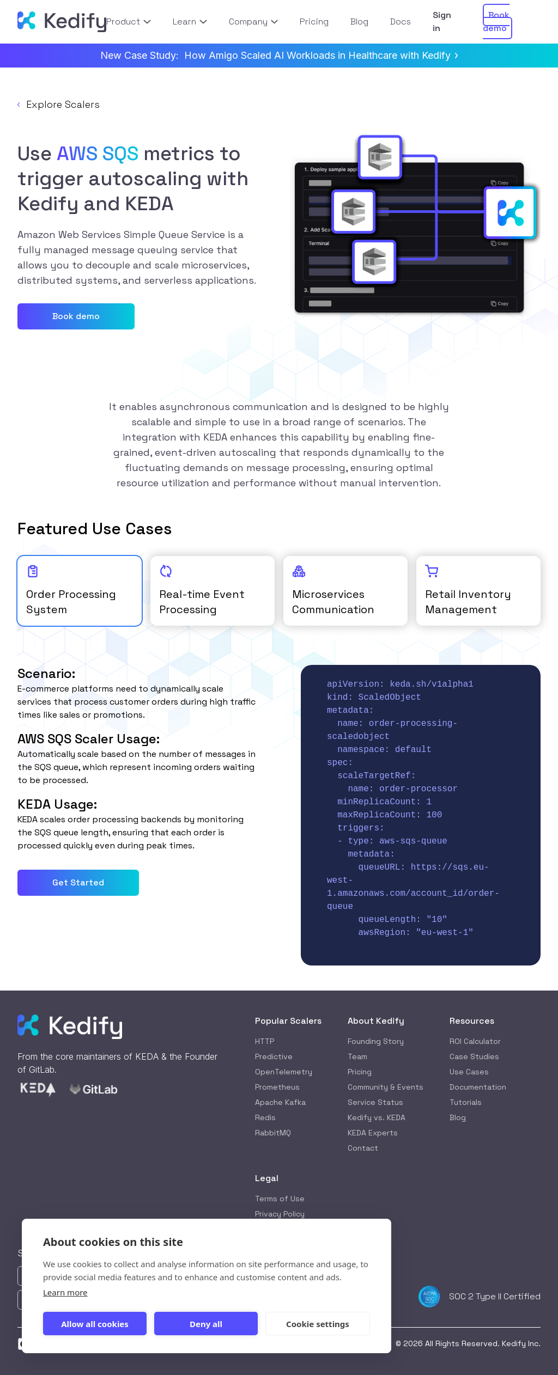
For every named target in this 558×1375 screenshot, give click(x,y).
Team (357, 1056)
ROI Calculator (475, 1041)
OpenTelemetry (283, 1072)
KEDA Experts (373, 1133)
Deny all (206, 1323)
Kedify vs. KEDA (376, 1117)
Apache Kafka (280, 1102)
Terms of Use (280, 1198)
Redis (265, 1117)
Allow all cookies (95, 1323)
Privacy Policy (280, 1214)
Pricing (360, 1072)
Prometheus (277, 1087)
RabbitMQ (273, 1133)
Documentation (478, 1087)
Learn (190, 21)
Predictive (274, 1056)
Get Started (78, 882)
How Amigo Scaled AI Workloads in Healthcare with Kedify (321, 55)
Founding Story (376, 1041)
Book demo (76, 316)
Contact (363, 1148)
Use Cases (469, 1072)
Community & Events (385, 1087)
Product (128, 21)
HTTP (264, 1041)
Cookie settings (317, 1323)
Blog (458, 1117)
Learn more (65, 1292)
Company (253, 21)
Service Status (375, 1102)
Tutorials (466, 1102)
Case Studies (474, 1056)
